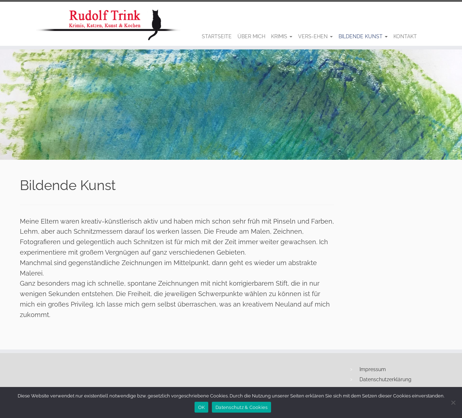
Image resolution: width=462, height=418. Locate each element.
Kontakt (405, 36)
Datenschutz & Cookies (241, 407)
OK (201, 407)
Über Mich (251, 36)
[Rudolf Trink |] (35, 24)
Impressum (372, 369)
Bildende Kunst (363, 36)
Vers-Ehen (315, 36)
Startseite (217, 36)
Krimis (281, 36)
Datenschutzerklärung (385, 379)
